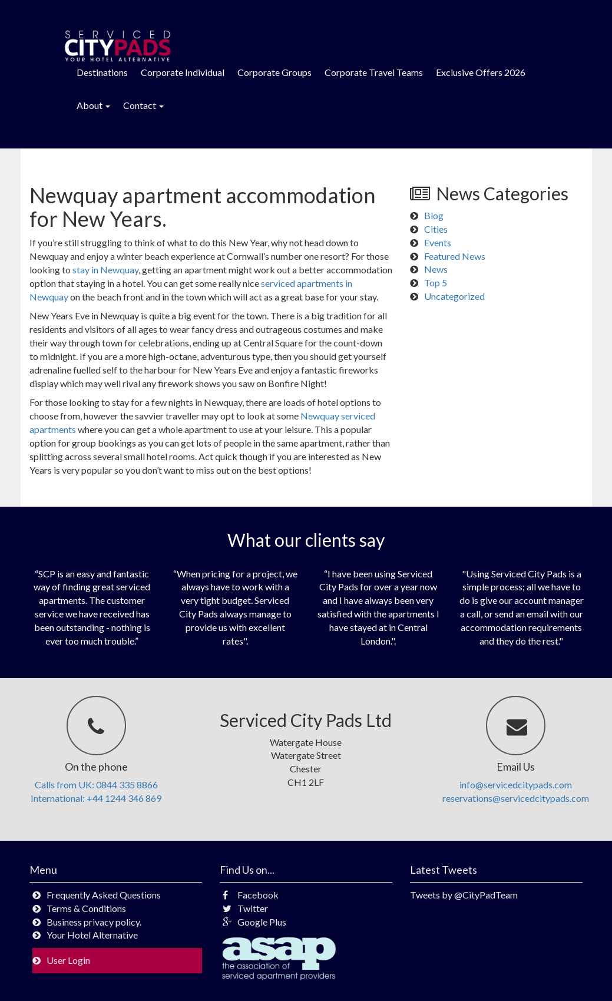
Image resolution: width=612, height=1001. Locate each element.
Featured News (454, 256)
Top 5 (435, 282)
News (436, 269)
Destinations (102, 72)
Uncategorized (454, 296)
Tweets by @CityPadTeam (464, 894)
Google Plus (254, 921)
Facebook (251, 894)
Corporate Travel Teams (374, 72)
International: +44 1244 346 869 (96, 798)
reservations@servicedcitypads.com (515, 798)
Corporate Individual (182, 72)
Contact (143, 105)
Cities (436, 228)
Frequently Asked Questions (104, 894)
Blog (434, 215)
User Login (68, 960)
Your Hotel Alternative (92, 934)
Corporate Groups (274, 72)
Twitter (245, 908)
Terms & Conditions (86, 908)
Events (437, 242)
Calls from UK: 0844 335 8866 (96, 784)
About (93, 105)
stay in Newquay (105, 269)
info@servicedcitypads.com (515, 784)
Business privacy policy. (94, 921)
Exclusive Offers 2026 (480, 72)
